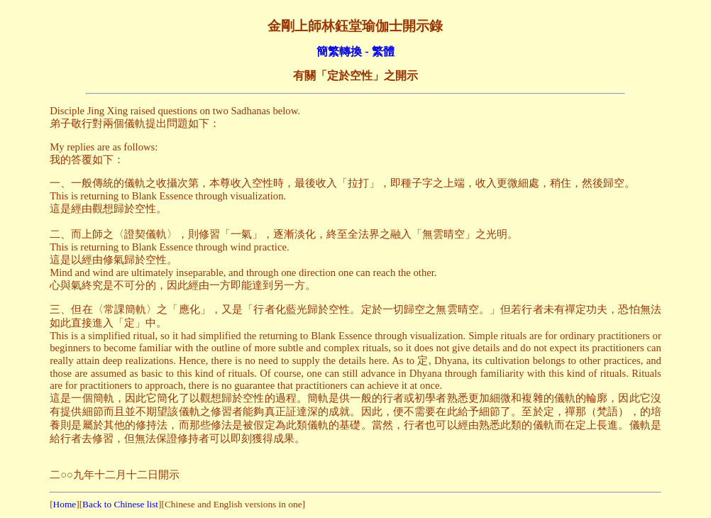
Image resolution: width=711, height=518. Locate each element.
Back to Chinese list (120, 504)
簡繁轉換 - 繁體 (355, 51)
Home (65, 504)
